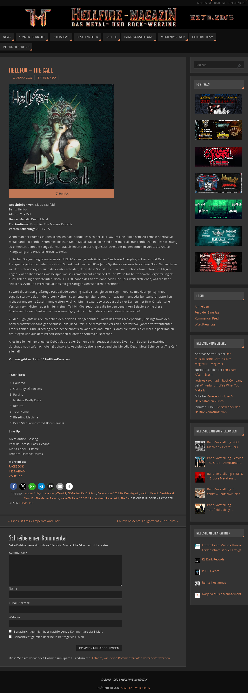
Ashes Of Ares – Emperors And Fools (35, 521)
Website (14, 617)
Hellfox (145, 493)
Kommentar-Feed (207, 318)
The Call (125, 498)
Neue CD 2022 (80, 498)
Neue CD (66, 498)
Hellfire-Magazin (129, 493)
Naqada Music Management (221, 594)
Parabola (126, 688)
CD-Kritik (61, 493)
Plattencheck (46, 77)
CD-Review (74, 493)
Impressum (201, 3)
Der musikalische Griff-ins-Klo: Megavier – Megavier (213, 359)
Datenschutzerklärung (229, 3)
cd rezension (47, 493)
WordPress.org (205, 324)
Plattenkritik (113, 498)
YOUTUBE (15, 476)
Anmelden (202, 306)
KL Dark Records (213, 559)
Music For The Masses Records (41, 498)
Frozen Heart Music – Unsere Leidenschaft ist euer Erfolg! (222, 547)
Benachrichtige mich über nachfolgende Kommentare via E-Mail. (58, 632)
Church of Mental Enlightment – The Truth (146, 521)
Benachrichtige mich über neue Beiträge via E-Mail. (49, 637)
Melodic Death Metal (162, 493)
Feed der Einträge (207, 312)
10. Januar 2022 (21, 77)
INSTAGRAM (17, 471)
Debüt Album (88, 493)
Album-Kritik (32, 493)
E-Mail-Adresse (19, 603)
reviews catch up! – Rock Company (218, 380)
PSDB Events (210, 571)
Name (13, 588)
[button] (13, 486)
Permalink (26, 503)
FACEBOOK (16, 466)
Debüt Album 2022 (108, 493)
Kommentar (18, 553)
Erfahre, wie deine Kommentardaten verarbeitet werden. (131, 658)
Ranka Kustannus (214, 582)
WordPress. (142, 688)
